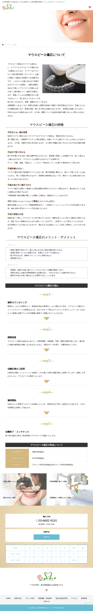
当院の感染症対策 (61, 598)
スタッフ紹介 (30, 598)
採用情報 (84, 598)
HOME (8, 598)
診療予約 (47, 537)
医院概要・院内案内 (45, 598)
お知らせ (47, 601)
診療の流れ (18, 598)
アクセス (74, 598)
